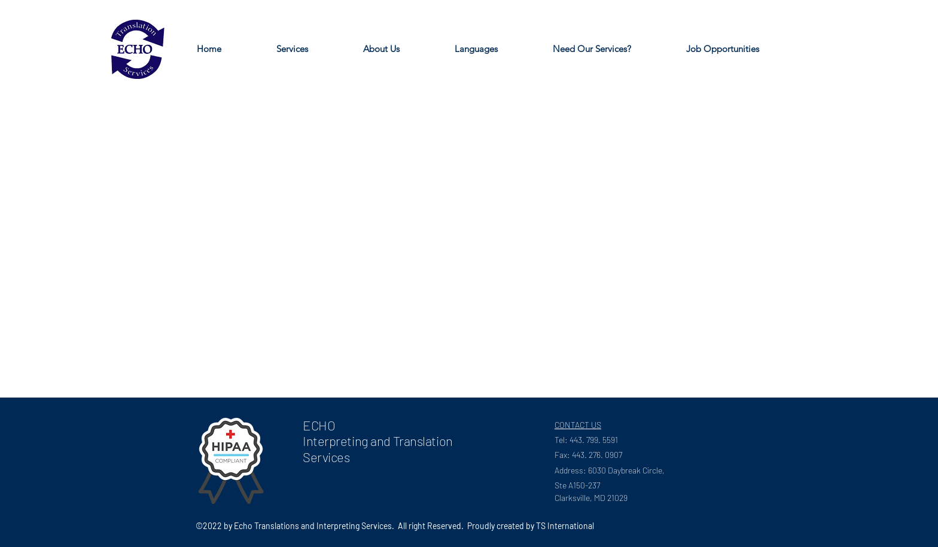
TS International (565, 526)
